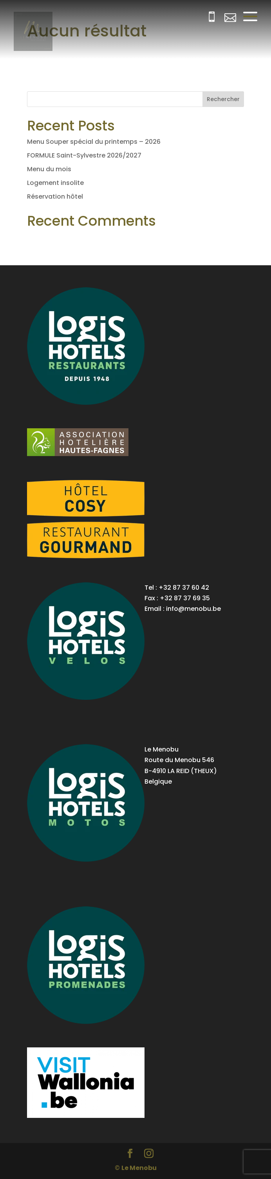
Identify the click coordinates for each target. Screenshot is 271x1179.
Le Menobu (139, 1167)
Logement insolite (55, 182)
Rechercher (223, 99)
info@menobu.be (193, 608)
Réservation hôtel (55, 196)
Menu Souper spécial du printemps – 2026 (94, 141)
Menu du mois (49, 169)
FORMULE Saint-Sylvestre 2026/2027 (84, 155)
